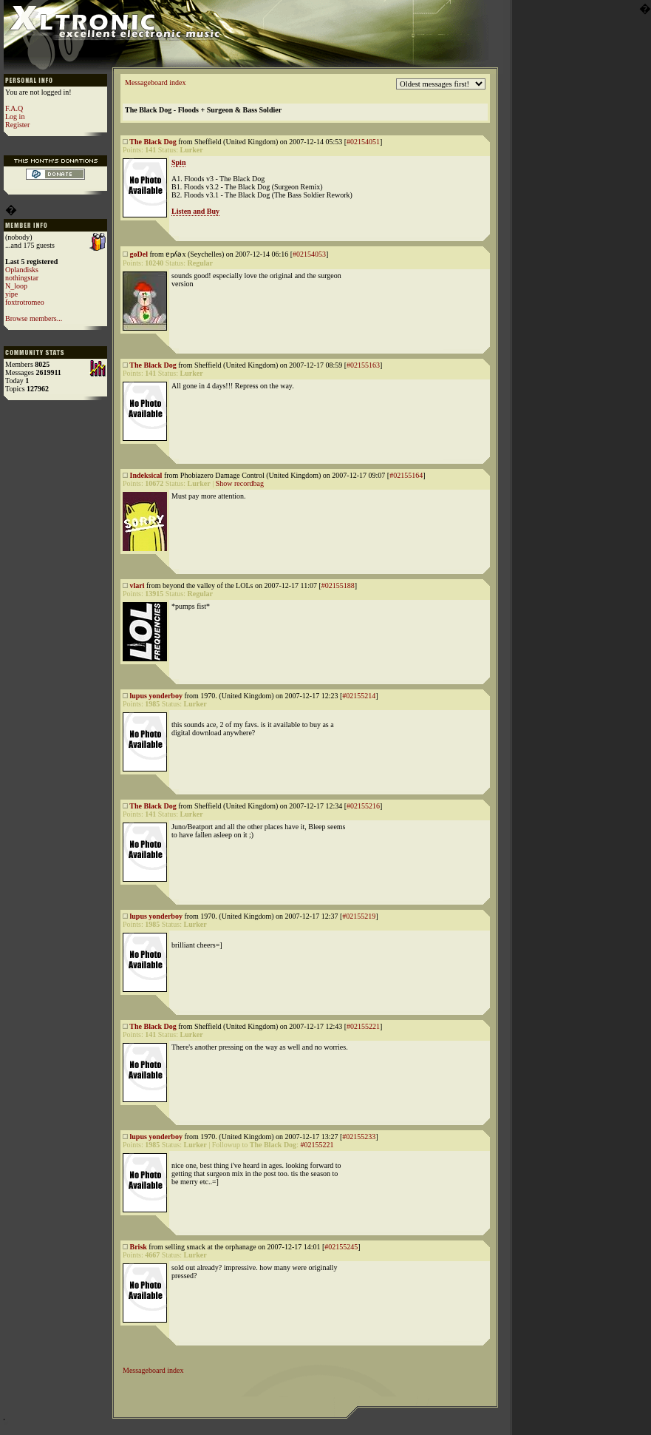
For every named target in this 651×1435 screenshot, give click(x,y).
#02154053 (309, 254)
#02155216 (363, 806)
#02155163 (363, 365)
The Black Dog (152, 142)
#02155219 (358, 916)
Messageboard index (155, 82)
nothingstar (21, 278)
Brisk (138, 1247)
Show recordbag (240, 483)
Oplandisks (21, 270)
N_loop (16, 286)
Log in (14, 116)
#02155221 (363, 1026)
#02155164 (406, 475)
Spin (178, 162)
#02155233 (358, 1136)
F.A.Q (14, 108)
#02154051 (363, 142)
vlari (137, 585)
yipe (11, 294)
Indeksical (146, 475)
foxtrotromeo (24, 302)
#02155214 (358, 696)
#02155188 (338, 585)
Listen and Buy (195, 211)
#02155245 (341, 1247)
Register (17, 125)
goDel (139, 254)
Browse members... (33, 318)
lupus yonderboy (156, 696)
